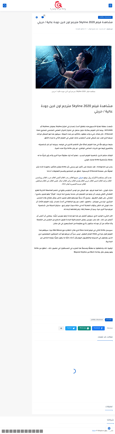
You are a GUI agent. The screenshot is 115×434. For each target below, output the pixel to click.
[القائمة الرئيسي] (110, 5)
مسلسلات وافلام (105, 17)
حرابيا (94, 431)
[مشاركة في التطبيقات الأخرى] (61, 328)
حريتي (80, 178)
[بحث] (4, 5)
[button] (98, 328)
